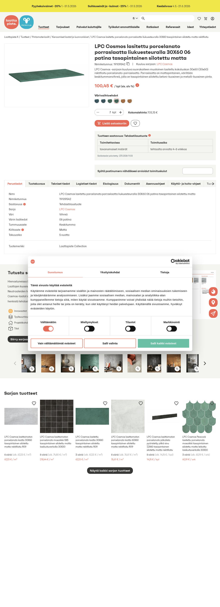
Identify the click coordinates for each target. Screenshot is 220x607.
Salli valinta (110, 343)
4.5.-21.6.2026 (173, 6)
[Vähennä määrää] (97, 112)
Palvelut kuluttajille (88, 27)
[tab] (14, 183)
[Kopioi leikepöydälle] (128, 64)
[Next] (205, 363)
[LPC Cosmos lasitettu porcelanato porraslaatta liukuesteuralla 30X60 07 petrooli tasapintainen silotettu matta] (97, 101)
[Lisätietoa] (137, 85)
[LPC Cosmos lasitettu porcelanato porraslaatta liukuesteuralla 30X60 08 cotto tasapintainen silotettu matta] (123, 101)
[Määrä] (106, 112)
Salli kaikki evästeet (163, 343)
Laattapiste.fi (11, 37)
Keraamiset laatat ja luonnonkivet (70, 37)
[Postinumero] (197, 171)
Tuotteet (43, 27)
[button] (213, 313)
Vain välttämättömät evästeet (56, 343)
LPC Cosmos (165, 64)
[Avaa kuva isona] (32, 368)
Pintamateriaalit (40, 37)
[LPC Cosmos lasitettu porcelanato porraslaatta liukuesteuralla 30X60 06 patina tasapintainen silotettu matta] (110, 101)
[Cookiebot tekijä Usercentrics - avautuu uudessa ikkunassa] (174, 261)
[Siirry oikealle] (213, 183)
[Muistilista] (199, 18)
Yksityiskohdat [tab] (110, 272)
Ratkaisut (152, 27)
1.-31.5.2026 (53, 6)
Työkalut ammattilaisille (123, 27)
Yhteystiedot (207, 27)
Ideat (190, 27)
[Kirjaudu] (213, 18)
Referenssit (173, 27)
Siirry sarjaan (19, 339)
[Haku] (170, 18)
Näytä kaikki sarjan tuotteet (110, 470)
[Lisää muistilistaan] (135, 123)
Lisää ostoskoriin (112, 123)
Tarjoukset (63, 27)
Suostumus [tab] (55, 272)
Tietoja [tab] (164, 272)
